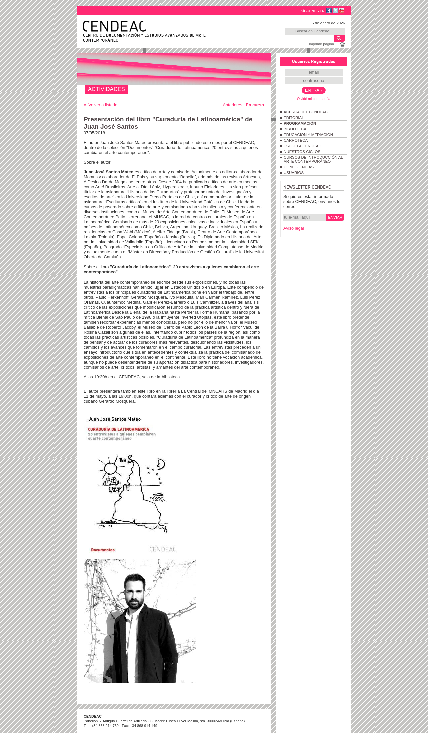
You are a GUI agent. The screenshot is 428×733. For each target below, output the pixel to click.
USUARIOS (294, 173)
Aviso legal (293, 228)
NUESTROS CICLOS (302, 152)
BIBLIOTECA (295, 129)
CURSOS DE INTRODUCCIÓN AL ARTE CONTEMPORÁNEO (313, 159)
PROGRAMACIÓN (300, 123)
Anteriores (232, 104)
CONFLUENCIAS (299, 167)
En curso (255, 104)
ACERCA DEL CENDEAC (306, 112)
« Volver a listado (100, 104)
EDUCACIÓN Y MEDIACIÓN (308, 135)
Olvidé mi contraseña (313, 99)
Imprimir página (321, 44)
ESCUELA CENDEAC (302, 146)
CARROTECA (296, 140)
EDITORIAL (294, 118)
